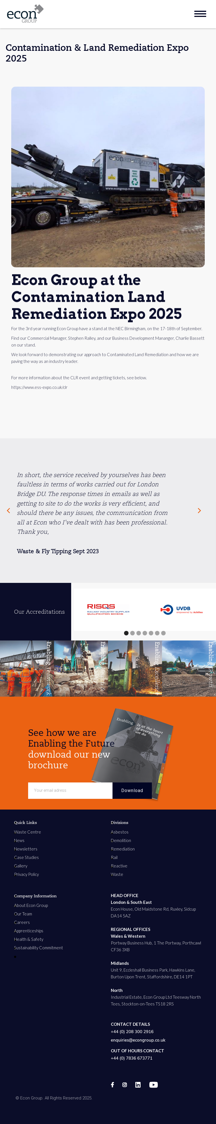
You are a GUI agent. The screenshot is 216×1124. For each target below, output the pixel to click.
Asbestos (120, 831)
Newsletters (25, 848)
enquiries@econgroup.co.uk (138, 1040)
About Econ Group (31, 905)
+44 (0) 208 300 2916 (132, 1031)
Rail (114, 857)
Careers (22, 922)
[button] (126, 633)
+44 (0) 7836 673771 (131, 1058)
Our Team (23, 913)
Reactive (119, 865)
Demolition (121, 840)
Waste (117, 874)
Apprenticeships (28, 930)
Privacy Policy (26, 874)
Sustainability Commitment (38, 947)
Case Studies (26, 857)
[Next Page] (202, 510)
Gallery (20, 865)
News (19, 840)
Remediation (123, 848)
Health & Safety (28, 939)
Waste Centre (27, 831)
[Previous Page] (8, 510)
